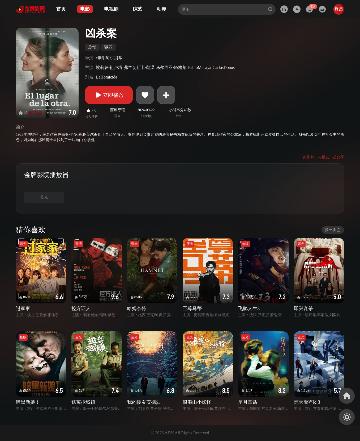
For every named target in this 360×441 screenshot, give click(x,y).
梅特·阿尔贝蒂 (109, 58)
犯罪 (108, 47)
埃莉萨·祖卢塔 (109, 67)
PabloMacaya (199, 67)
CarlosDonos (224, 67)
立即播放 (109, 95)
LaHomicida (106, 77)
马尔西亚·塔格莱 (171, 67)
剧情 (92, 47)
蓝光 (44, 197)
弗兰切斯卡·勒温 (139, 67)
